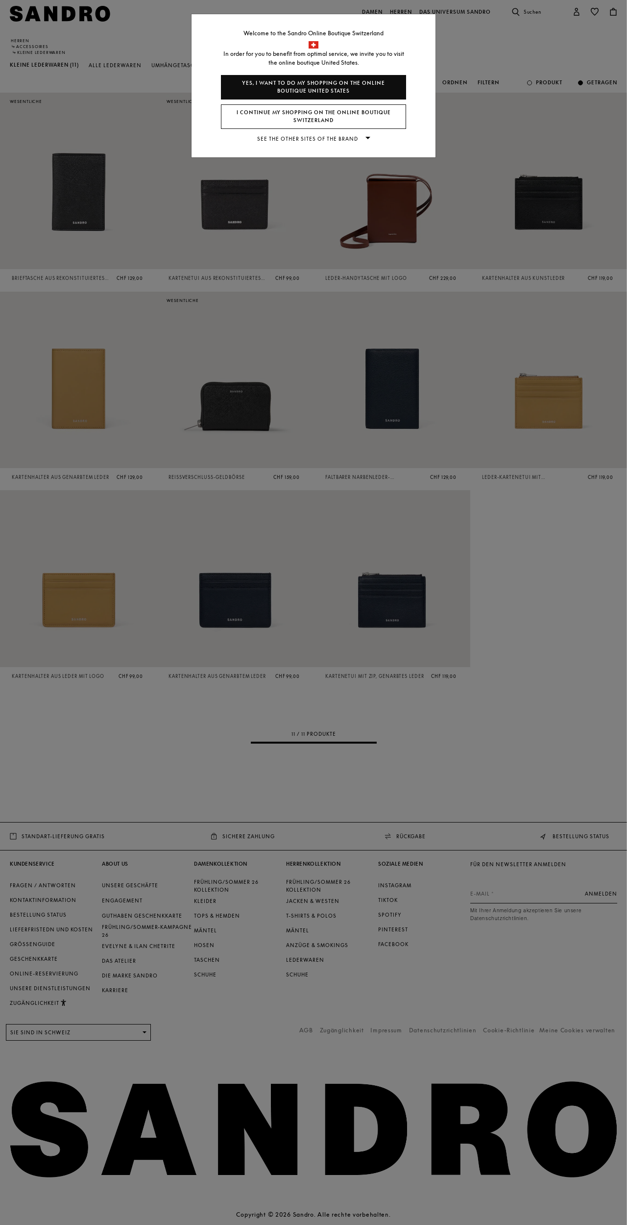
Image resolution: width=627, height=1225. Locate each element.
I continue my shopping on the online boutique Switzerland (314, 116)
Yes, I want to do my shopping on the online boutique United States (313, 87)
